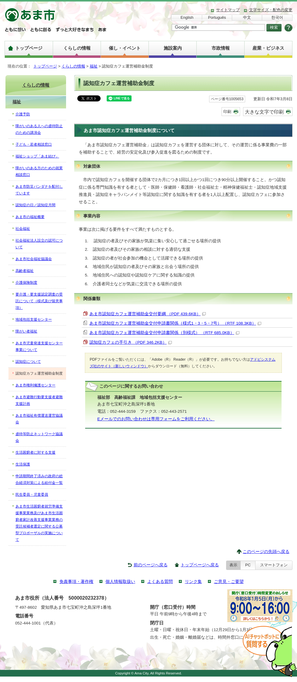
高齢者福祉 (24, 271)
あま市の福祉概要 (30, 217)
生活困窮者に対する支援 (35, 452)
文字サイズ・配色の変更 (270, 10)
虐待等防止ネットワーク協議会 (39, 437)
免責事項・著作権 (76, 581)
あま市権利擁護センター (35, 385)
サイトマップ (228, 10)
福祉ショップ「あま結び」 (37, 156)
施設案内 (173, 48)
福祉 (94, 66)
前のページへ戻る (151, 565)
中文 (247, 17)
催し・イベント (125, 48)
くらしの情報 (77, 48)
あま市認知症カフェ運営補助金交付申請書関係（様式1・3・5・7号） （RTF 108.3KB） (175, 323)
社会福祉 (22, 229)
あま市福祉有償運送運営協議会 (39, 418)
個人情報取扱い (120, 581)
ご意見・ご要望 (229, 581)
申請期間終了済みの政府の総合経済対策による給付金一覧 (39, 479)
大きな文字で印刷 (264, 111)
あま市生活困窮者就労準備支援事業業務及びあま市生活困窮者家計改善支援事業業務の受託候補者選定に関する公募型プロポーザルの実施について (39, 523)
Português (217, 17)
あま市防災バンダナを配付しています (39, 189)
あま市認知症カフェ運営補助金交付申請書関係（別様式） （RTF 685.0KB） (164, 332)
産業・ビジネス (268, 48)
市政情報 (221, 48)
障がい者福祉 (26, 331)
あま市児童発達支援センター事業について (39, 346)
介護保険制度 (26, 282)
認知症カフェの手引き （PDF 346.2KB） (130, 342)
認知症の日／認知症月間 (35, 205)
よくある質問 (160, 581)
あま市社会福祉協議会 (33, 259)
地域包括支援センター (33, 319)
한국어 (277, 17)
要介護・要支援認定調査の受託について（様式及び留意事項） (39, 301)
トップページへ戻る (200, 565)
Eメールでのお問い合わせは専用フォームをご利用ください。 (156, 419)
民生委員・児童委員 (31, 494)
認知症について (28, 361)
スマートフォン (274, 565)
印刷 (227, 111)
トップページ (28, 48)
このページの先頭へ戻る (266, 551)
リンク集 (193, 581)
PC (248, 565)
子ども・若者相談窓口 (33, 144)
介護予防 (22, 114)
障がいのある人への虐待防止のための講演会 (39, 129)
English (187, 17)
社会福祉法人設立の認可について (39, 243)
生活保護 (22, 464)
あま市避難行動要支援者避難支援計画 (39, 400)
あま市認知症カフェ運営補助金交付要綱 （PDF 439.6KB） (147, 314)
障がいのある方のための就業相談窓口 (39, 171)
